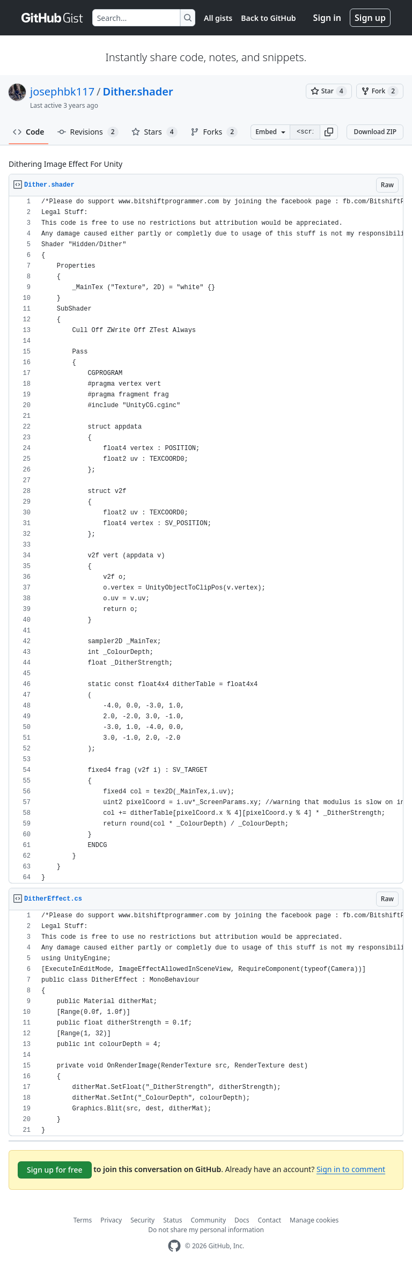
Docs (241, 1220)
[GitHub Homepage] (174, 1246)
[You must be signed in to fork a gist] (379, 91)
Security (142, 1220)
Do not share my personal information (206, 1229)
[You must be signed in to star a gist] (329, 91)
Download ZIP (375, 131)
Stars (154, 132)
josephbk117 (62, 91)
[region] (206, 539)
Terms (82, 1220)
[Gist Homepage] (52, 17)
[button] (329, 131)
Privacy (111, 1220)
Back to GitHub (268, 18)
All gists (218, 18)
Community (208, 1220)
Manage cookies (314, 1220)
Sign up (370, 18)
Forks (214, 132)
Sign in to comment (351, 1169)
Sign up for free (55, 1170)
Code (29, 132)
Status (172, 1220)
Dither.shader (138, 91)
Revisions (88, 132)
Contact (269, 1220)
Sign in (327, 18)
